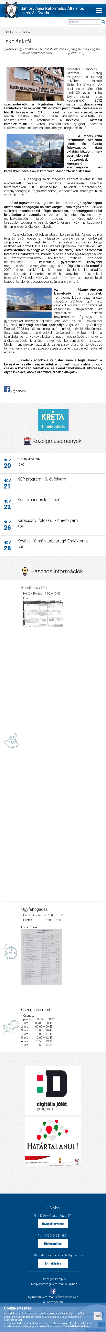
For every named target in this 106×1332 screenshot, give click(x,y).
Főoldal (10, 32)
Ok (98, 1316)
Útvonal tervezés (53, 1224)
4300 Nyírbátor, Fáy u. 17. (55, 1215)
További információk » (76, 1326)
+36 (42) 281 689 (55, 1235)
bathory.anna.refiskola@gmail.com (55, 1255)
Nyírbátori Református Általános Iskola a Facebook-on (53, 1299)
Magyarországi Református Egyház (54, 1284)
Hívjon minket (53, 1243)
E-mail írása (53, 1263)
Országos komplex (54, 1279)
